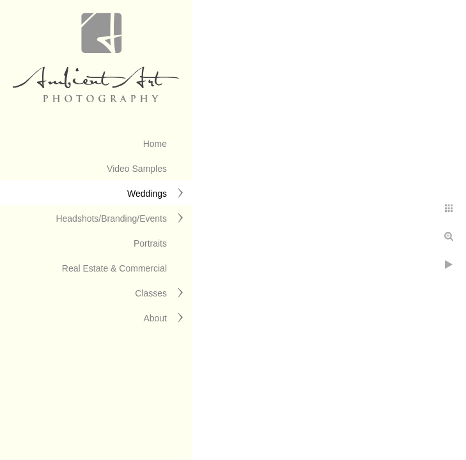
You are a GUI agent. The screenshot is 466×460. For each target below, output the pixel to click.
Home (155, 144)
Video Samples (137, 169)
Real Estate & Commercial (114, 268)
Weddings (147, 193)
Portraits (150, 243)
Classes (151, 293)
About (155, 318)
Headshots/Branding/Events (111, 218)
